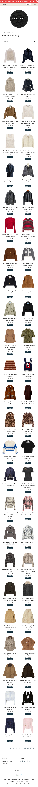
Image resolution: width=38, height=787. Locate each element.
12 (16, 748)
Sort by (4, 39)
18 (33, 748)
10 (10, 748)
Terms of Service (11, 783)
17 (31, 748)
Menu (4, 4)
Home (3, 32)
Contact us (5, 763)
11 (13, 748)
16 (28, 748)
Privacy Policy (19, 783)
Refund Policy (27, 783)
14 (22, 748)
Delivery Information (7, 761)
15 (25, 748)
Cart (34, 4)
